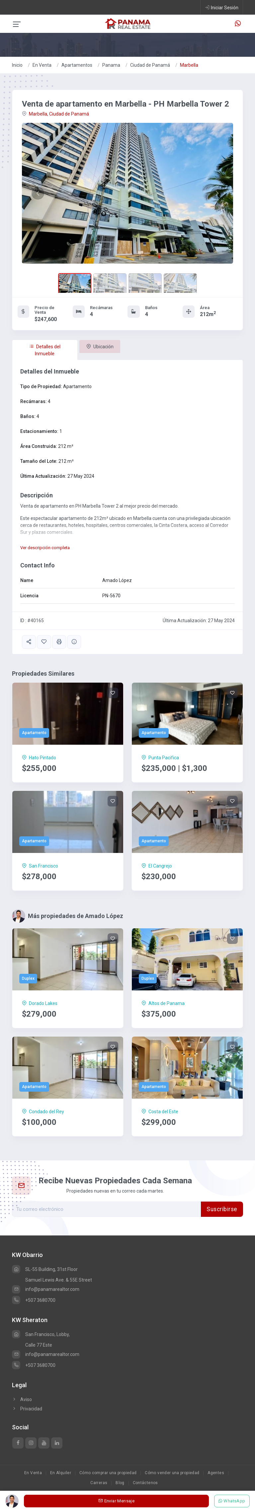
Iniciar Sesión (221, 7)
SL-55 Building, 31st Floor (45, 1269)
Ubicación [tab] (100, 346)
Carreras (98, 1482)
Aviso (22, 1399)
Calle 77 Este (38, 1345)
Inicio (17, 65)
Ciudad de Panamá (150, 65)
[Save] (113, 693)
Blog (120, 1482)
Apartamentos (76, 65)
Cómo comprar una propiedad (107, 1472)
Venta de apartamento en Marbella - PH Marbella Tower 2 (125, 104)
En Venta (42, 65)
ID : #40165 (32, 620)
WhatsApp (231, 1500)
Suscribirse (222, 1209)
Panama (111, 65)
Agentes (216, 1472)
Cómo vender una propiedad (172, 1472)
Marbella (189, 65)
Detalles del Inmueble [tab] (44, 350)
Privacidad (27, 1408)
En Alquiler (60, 1472)
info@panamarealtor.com (45, 1289)
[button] (37, 193)
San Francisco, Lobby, (41, 1334)
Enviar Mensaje (116, 1500)
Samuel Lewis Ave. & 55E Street (58, 1280)
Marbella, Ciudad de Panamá (55, 114)
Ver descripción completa (45, 547)
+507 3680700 (33, 1300)
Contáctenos (145, 1482)
